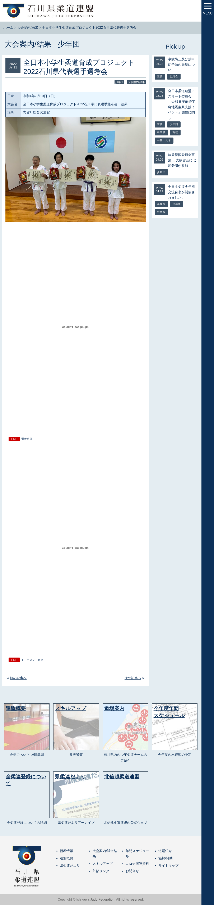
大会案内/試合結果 (105, 853)
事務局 (161, 204)
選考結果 (26, 438)
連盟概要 (66, 858)
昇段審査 (76, 754)
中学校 (161, 132)
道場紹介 (165, 851)
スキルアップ (103, 863)
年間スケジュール (137, 853)
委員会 (174, 76)
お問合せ (132, 871)
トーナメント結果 (32, 660)
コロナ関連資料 (137, 863)
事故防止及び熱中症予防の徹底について (181, 64)
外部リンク (101, 871)
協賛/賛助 (165, 858)
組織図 (39, 754)
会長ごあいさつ (21, 754)
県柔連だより (70, 865)
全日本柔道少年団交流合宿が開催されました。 (181, 192)
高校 (175, 132)
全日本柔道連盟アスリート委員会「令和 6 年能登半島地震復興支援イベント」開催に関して (181, 104)
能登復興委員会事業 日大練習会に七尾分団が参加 (182, 160)
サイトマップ (168, 865)
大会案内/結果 (28, 44)
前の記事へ (18, 678)
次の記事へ (133, 678)
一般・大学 (164, 140)
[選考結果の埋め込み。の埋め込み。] (75, 326)
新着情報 (66, 851)
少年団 (68, 44)
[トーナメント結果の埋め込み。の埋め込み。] (75, 548)
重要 (160, 76)
